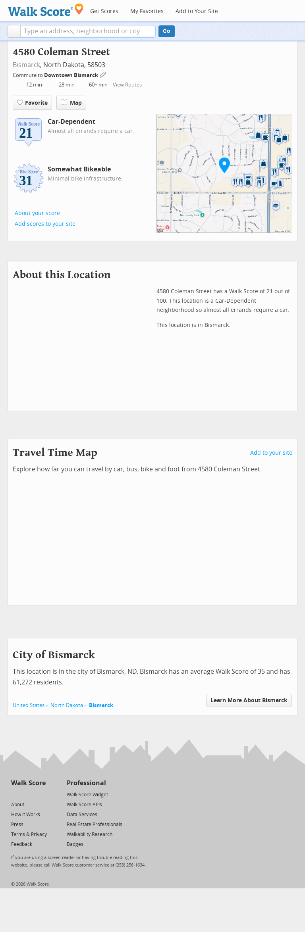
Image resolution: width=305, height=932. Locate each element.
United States (28, 705)
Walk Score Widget (87, 794)
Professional (86, 783)
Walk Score (28, 783)
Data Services (82, 814)
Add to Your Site (197, 11)
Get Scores (104, 11)
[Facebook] (28, 794)
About (17, 804)
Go (166, 31)
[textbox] (88, 31)
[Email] (40, 794)
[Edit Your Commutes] (103, 74)
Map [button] (71, 102)
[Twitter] (15, 794)
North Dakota (66, 705)
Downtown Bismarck (71, 75)
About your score (37, 213)
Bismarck (26, 65)
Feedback (21, 844)
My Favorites (147, 11)
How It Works (25, 814)
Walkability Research (89, 834)
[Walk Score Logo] (46, 9)
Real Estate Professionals (94, 824)
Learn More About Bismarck (249, 700)
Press (17, 824)
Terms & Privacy (29, 834)
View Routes (127, 85)
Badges (75, 844)
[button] (14, 31)
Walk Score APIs (84, 804)
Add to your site (271, 453)
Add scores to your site (45, 224)
